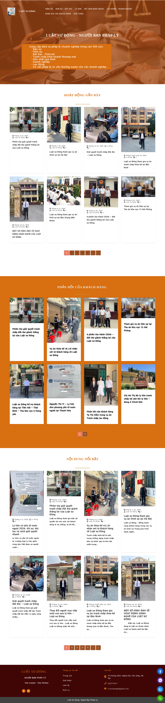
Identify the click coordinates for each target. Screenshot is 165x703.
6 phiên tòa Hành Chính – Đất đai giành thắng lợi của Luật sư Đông (101, 220)
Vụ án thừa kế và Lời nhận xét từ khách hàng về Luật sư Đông (63, 352)
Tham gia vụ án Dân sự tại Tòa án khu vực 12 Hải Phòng (138, 327)
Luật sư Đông (19, 137)
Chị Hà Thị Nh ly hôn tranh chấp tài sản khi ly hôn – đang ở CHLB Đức (138, 398)
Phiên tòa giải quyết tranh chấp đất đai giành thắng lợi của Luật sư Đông (26, 145)
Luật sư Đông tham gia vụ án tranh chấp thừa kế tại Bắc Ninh (138, 164)
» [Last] (98, 253)
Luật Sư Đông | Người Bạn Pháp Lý (82, 700)
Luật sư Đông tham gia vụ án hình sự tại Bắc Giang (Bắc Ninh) (63, 217)
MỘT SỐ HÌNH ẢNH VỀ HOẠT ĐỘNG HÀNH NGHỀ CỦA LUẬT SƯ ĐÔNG (26, 234)
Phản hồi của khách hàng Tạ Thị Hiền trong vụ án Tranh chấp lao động (100, 414)
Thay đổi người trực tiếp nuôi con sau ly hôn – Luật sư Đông (63, 613)
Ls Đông (109, 146)
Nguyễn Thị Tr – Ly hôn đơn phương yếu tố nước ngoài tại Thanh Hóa (62, 407)
